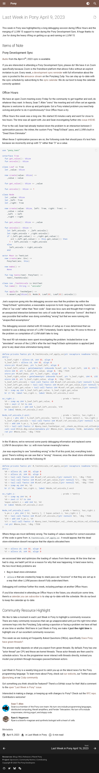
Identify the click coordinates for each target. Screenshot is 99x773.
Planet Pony (37, 757)
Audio (5, 59)
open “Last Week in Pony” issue (25, 687)
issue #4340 (88, 120)
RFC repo (91, 693)
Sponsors (14, 760)
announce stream (33, 76)
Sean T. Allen (17, 704)
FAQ (20, 757)
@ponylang (8, 677)
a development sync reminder (47, 72)
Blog (15, 757)
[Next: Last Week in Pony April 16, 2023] (73, 748)
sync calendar (50, 80)
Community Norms (27, 760)
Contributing (42, 760)
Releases (27, 757)
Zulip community (29, 677)
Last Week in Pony (37, 734)
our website (70, 673)
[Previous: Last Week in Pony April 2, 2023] (4, 748)
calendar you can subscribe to (26, 596)
